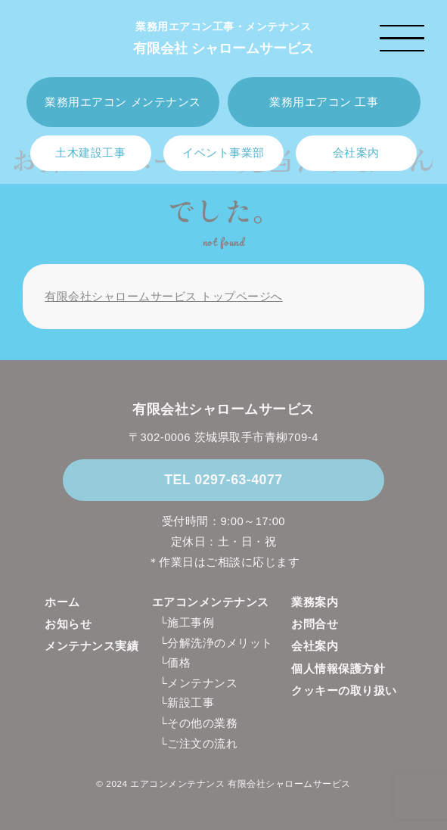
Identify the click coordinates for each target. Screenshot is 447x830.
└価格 (175, 663)
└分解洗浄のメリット (215, 643)
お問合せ (314, 624)
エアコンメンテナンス (210, 602)
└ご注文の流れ (198, 744)
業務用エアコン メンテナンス (122, 102)
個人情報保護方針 (338, 669)
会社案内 (356, 153)
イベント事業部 (223, 153)
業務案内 (314, 602)
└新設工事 (186, 703)
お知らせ (68, 624)
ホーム (62, 602)
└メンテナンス (198, 683)
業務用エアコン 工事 (323, 102)
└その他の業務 (198, 723)
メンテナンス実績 (91, 646)
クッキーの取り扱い (344, 691)
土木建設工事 (90, 153)
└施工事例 (186, 623)
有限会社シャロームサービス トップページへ (164, 297)
